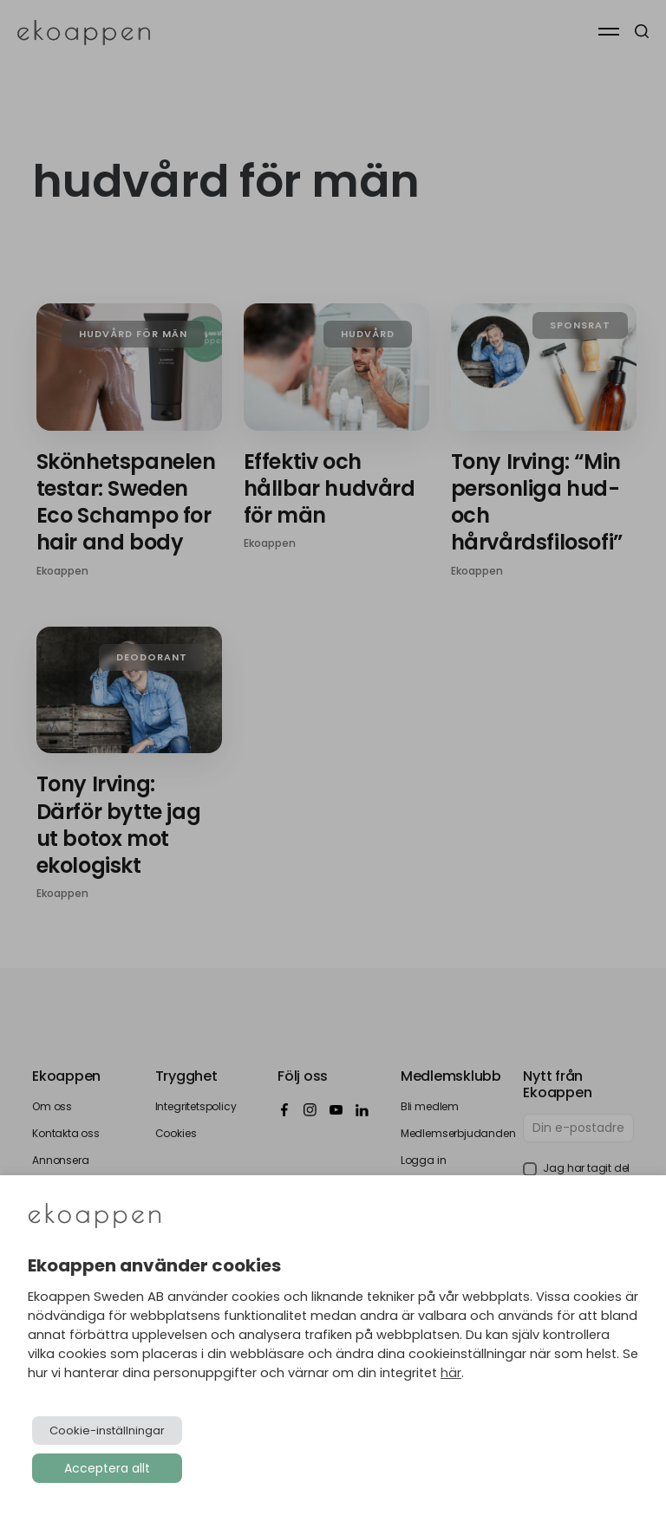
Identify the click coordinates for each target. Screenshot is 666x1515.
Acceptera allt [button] (107, 1468)
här (451, 1373)
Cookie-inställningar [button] (107, 1430)
